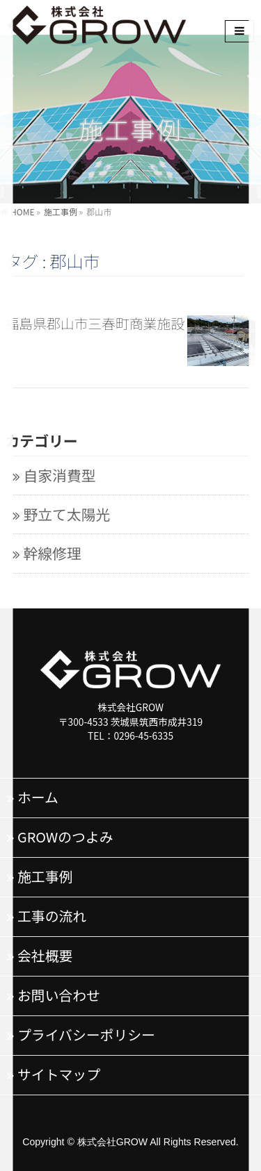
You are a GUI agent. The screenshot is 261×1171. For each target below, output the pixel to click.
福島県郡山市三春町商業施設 (95, 323)
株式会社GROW (112, 1141)
